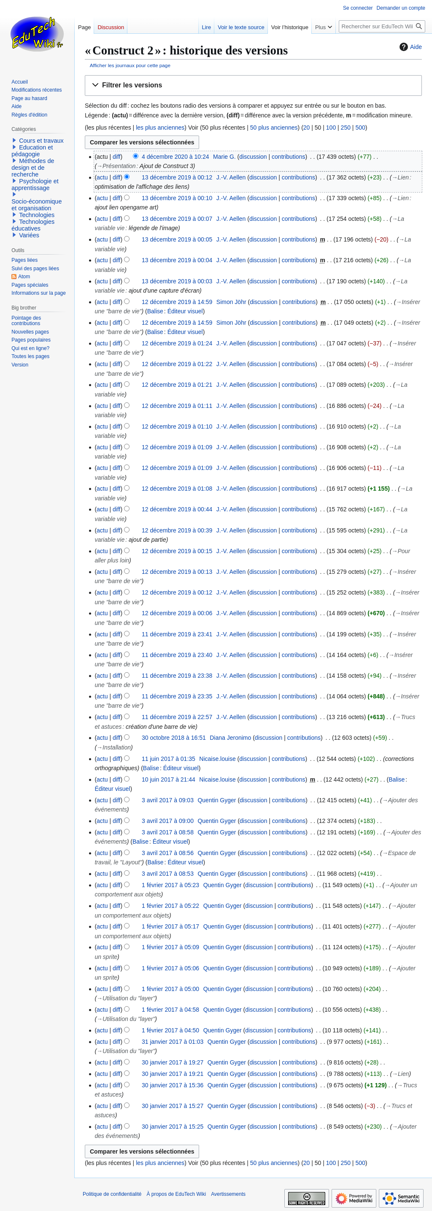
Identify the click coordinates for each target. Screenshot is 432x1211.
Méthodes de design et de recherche (32, 167)
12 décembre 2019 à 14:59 (177, 302)
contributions (288, 156)
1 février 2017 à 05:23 (170, 885)
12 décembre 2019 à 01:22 (177, 364)
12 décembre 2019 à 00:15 (177, 551)
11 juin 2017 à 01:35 (168, 758)
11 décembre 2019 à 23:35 (177, 696)
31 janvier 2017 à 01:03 (172, 1041)
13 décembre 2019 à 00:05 (177, 239)
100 (331, 127)
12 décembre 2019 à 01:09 (177, 447)
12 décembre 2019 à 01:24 (177, 343)
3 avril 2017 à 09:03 (168, 800)
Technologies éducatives (32, 225)
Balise (155, 311)
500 (360, 127)
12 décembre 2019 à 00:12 (177, 592)
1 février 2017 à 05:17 (170, 926)
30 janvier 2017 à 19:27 (172, 1062)
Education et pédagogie (32, 150)
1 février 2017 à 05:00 (170, 989)
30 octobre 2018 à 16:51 (174, 737)
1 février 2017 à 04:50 (170, 1030)
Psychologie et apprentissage (35, 184)
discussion (253, 156)
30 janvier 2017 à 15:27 (172, 1105)
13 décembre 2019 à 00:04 (177, 260)
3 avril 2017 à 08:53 (168, 873)
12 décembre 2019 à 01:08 (177, 488)
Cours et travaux (41, 140)
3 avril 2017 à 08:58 (168, 832)
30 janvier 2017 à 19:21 (172, 1073)
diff (116, 156)
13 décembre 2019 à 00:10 (177, 198)
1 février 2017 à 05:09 (170, 947)
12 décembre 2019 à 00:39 (177, 530)
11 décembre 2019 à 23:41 (177, 634)
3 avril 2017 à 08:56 (168, 853)
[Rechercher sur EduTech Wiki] (382, 26)
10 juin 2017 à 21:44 (168, 779)
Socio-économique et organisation (36, 205)
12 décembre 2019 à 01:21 (177, 384)
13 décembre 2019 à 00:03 (177, 281)
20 (306, 127)
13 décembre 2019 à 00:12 (177, 177)
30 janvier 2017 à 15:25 (172, 1126)
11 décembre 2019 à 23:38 (177, 675)
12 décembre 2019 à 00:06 (177, 613)
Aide (409, 47)
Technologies (36, 215)
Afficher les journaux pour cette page (130, 65)
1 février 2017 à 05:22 (170, 905)
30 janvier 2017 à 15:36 (172, 1085)
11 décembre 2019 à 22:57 (177, 717)
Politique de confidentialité (112, 1194)
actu (102, 177)
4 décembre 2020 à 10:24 (175, 156)
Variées (29, 235)
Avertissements (228, 1194)
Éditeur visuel (185, 311)
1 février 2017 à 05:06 (170, 968)
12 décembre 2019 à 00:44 (177, 509)
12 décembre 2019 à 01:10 (177, 426)
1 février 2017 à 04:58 (170, 1009)
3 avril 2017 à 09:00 (168, 820)
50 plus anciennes (274, 127)
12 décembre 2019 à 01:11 (177, 405)
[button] (253, 85)
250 (346, 127)
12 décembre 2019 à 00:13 (177, 571)
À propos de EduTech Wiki (176, 1194)
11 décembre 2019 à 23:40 (177, 655)
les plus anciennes (160, 127)
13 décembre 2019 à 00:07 (177, 218)
